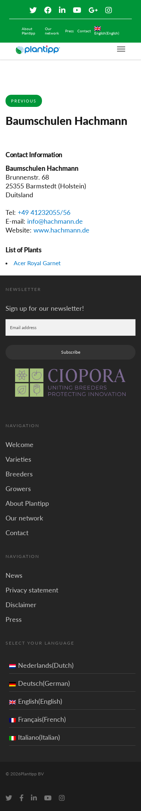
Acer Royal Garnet (37, 262)
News (14, 575)
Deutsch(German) (39, 683)
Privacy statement (32, 590)
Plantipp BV (32, 773)
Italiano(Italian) (34, 737)
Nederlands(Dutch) (41, 665)
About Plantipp (28, 30)
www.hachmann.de (61, 230)
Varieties (18, 459)
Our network (52, 30)
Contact (84, 31)
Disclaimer (21, 605)
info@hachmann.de (55, 221)
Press (69, 31)
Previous (23, 100)
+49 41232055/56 (44, 212)
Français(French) (37, 719)
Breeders (19, 474)
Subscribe (70, 352)
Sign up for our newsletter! (45, 308)
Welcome (20, 444)
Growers (18, 488)
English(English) (35, 701)
